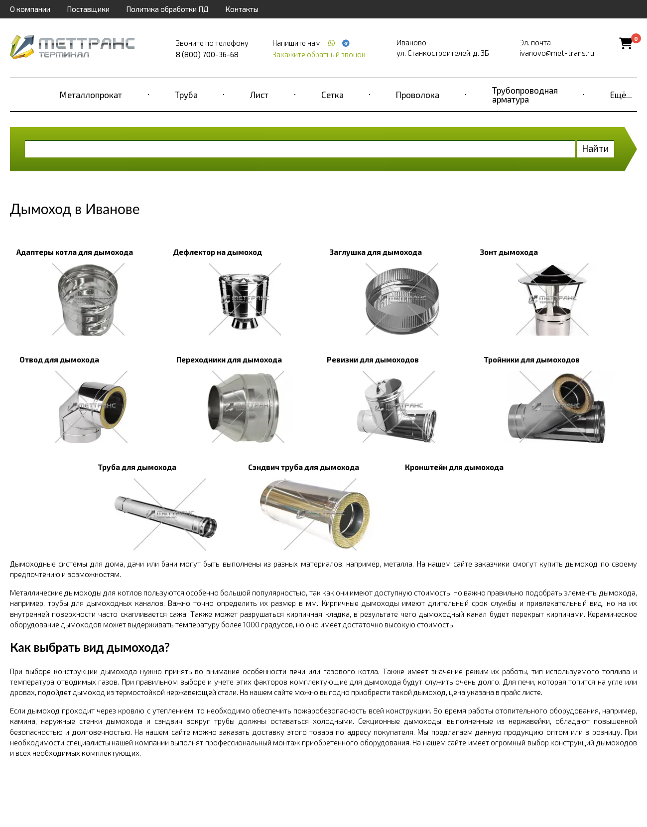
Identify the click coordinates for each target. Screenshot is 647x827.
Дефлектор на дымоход (217, 251)
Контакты (242, 8)
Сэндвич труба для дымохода (303, 467)
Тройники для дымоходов (532, 359)
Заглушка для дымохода (376, 251)
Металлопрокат (91, 94)
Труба (186, 94)
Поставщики (88, 8)
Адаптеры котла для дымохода (74, 251)
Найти (595, 148)
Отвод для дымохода (59, 359)
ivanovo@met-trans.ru (556, 52)
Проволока (417, 94)
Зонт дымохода (509, 251)
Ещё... (621, 94)
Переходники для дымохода (229, 359)
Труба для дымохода (137, 467)
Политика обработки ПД (167, 8)
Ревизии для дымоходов (373, 359)
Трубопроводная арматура (525, 95)
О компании (30, 8)
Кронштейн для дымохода (454, 467)
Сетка (332, 94)
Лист (259, 94)
